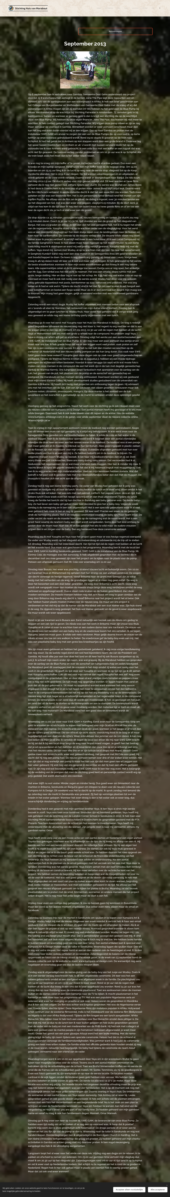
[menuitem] (125, 8)
